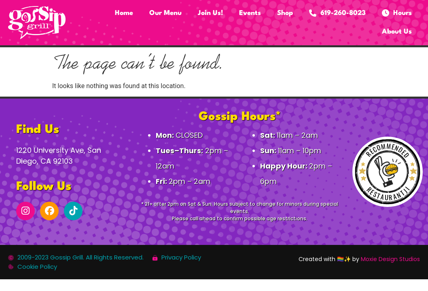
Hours (397, 13)
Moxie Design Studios (390, 259)
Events (250, 13)
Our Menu (165, 13)
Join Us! (210, 13)
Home (124, 13)
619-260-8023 (337, 13)
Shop (285, 13)
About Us (397, 31)
